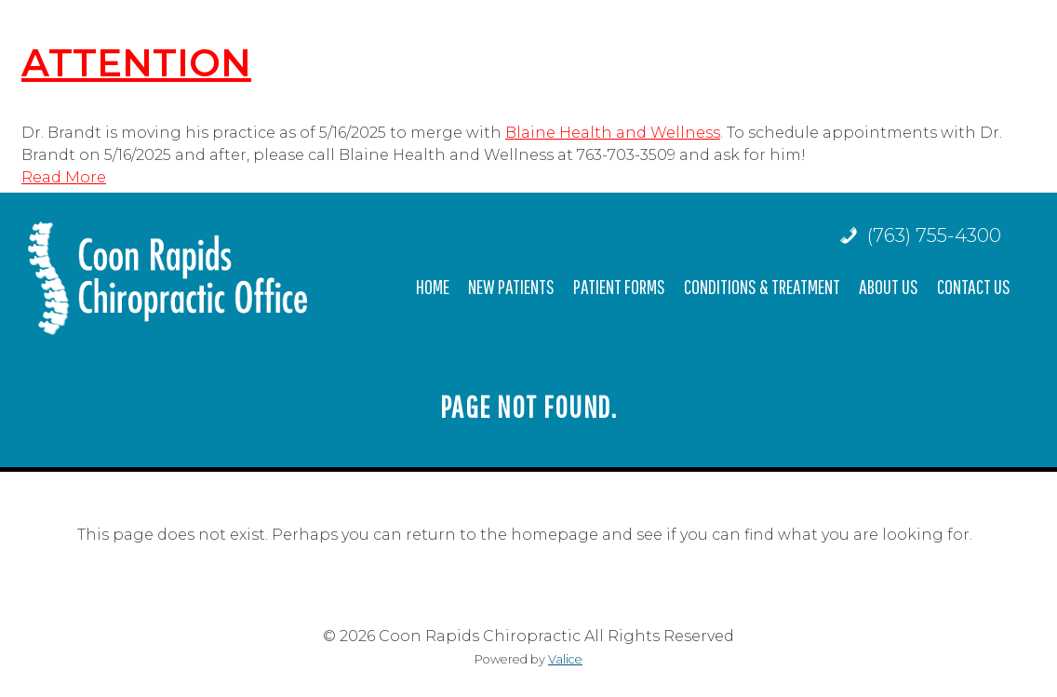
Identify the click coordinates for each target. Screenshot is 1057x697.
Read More (63, 177)
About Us (888, 286)
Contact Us (973, 286)
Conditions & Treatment (762, 286)
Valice (565, 659)
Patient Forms (619, 286)
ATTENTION (136, 63)
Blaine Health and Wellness (612, 132)
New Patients (511, 286)
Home (432, 286)
